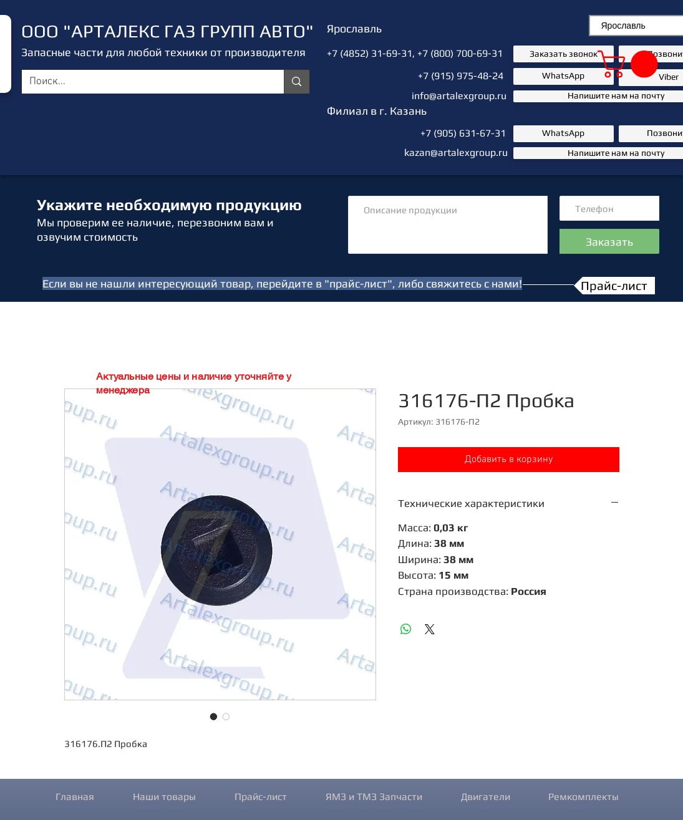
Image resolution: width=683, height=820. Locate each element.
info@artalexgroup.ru (459, 96)
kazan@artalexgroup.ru (456, 152)
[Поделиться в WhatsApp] (406, 629)
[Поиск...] (143, 82)
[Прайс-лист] (614, 285)
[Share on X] (429, 629)
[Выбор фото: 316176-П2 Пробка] (214, 716)
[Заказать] (609, 241)
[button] (631, 64)
